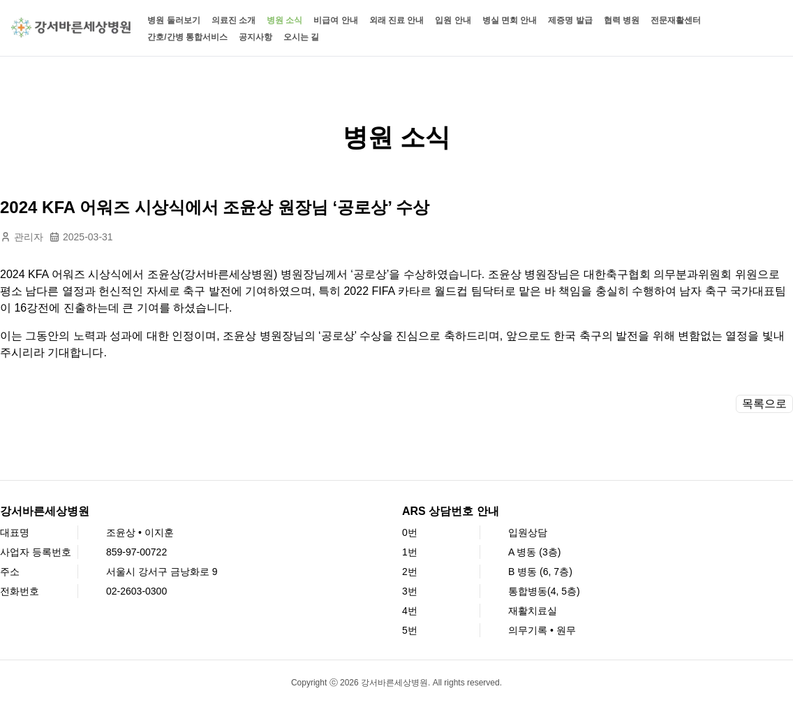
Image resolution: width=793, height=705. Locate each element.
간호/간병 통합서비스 (187, 37)
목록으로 (764, 403)
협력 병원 (621, 20)
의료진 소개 (233, 20)
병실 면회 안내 (510, 20)
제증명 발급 (570, 20)
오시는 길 (301, 37)
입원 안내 (452, 20)
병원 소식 (284, 20)
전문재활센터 (676, 20)
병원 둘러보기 (173, 20)
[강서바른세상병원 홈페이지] (71, 27)
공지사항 (255, 37)
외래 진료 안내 (396, 20)
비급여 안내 (335, 20)
